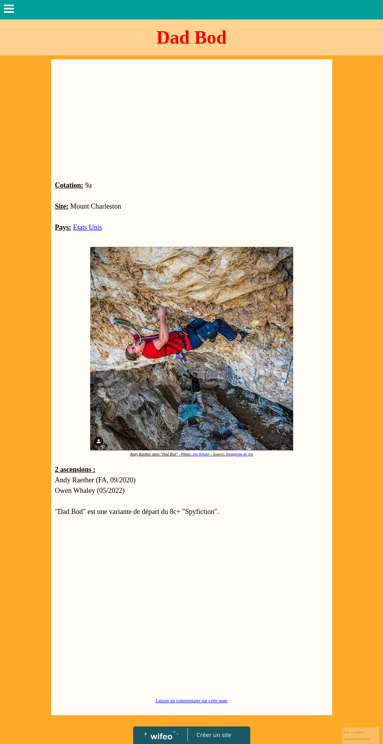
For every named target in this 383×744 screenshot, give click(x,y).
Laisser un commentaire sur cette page (191, 700)
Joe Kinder (201, 454)
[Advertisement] (191, 121)
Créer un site (213, 735)
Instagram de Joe (239, 454)
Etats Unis (87, 227)
